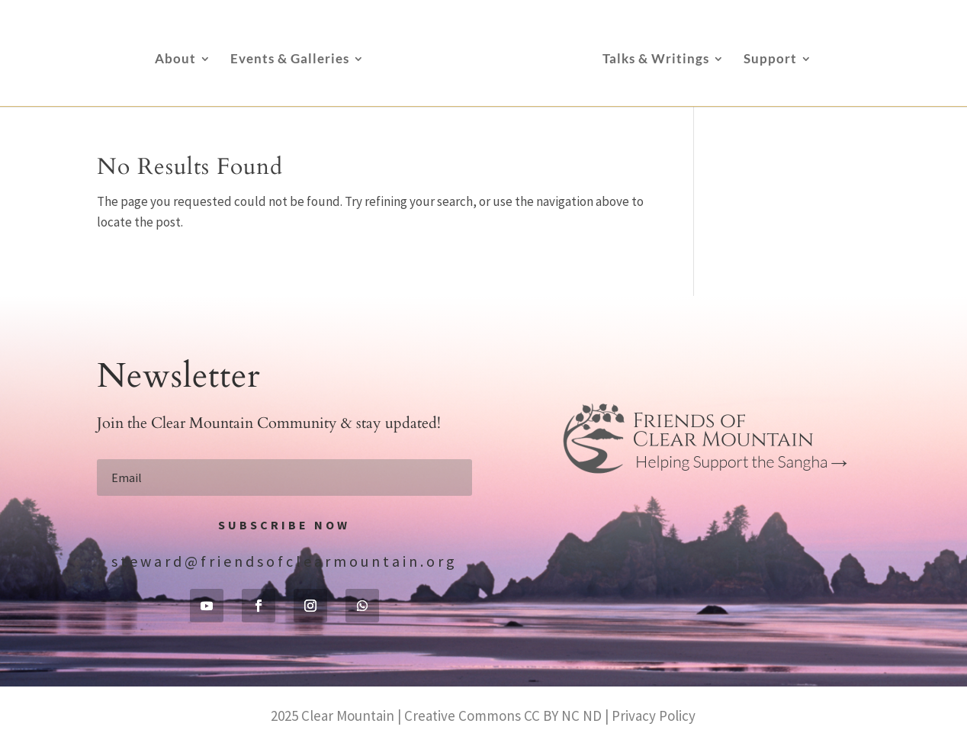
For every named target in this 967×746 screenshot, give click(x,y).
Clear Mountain (347, 715)
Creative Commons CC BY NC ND (503, 715)
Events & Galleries (289, 59)
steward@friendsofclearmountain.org (284, 561)
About (175, 59)
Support (770, 59)
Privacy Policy (654, 715)
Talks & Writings (655, 59)
